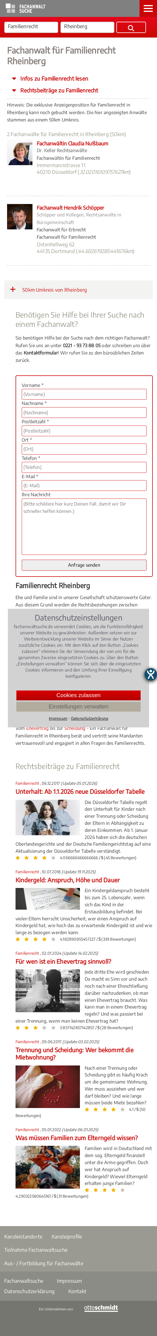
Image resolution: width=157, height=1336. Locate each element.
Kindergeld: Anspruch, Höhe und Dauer (68, 880)
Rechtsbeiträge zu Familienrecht (58, 90)
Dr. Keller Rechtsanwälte (62, 150)
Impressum (69, 1280)
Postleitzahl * (35, 421)
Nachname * (34, 403)
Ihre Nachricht (36, 494)
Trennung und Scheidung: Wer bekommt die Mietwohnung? (75, 1053)
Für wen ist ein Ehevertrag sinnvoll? (63, 961)
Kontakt (77, 1291)
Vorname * (32, 385)
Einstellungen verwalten (78, 706)
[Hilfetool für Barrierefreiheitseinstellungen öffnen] (151, 674)
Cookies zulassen (78, 695)
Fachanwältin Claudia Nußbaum (72, 143)
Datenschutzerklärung (29, 1291)
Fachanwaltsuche (23, 1280)
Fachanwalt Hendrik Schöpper (70, 207)
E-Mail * (30, 476)
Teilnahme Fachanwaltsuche (35, 1249)
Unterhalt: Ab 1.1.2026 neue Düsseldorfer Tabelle (80, 791)
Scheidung (75, 728)
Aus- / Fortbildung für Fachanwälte (43, 1263)
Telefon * (31, 458)
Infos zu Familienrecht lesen (53, 78)
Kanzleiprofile (67, 1236)
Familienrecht (28, 783)
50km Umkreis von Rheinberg (48, 289)
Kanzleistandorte (23, 1236)
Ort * (27, 440)
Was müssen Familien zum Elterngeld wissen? (77, 1138)
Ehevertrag (37, 728)
